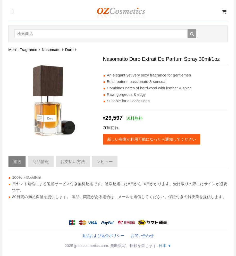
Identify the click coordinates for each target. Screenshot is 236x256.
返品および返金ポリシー (103, 235)
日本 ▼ (165, 245)
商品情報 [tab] (40, 161)
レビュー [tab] (104, 161)
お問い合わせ (142, 235)
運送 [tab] (17, 161)
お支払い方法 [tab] (72, 161)
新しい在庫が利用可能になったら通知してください (151, 139)
